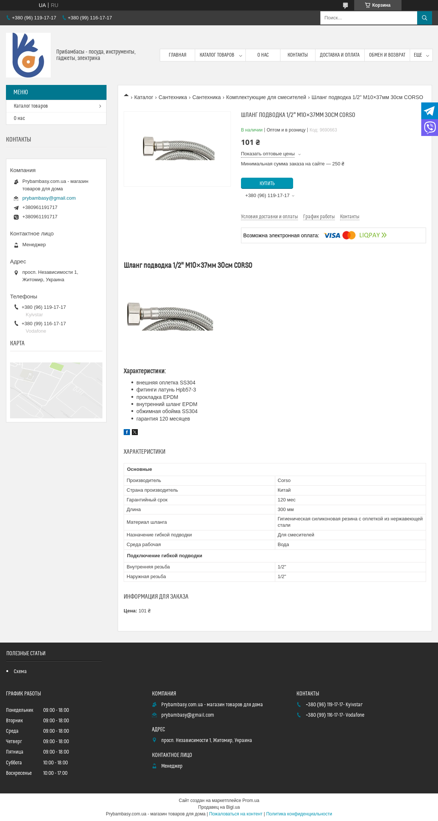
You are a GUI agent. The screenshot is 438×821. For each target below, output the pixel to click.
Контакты (298, 55)
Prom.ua (250, 800)
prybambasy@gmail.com (49, 198)
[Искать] (424, 18)
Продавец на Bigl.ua (219, 807)
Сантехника (173, 97)
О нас (263, 55)
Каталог (143, 97)
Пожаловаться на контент (235, 814)
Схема (20, 672)
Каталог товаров (217, 55)
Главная (178, 55)
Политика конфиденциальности (299, 814)
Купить (267, 184)
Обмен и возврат (387, 55)
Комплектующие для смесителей (266, 97)
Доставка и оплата (339, 55)
